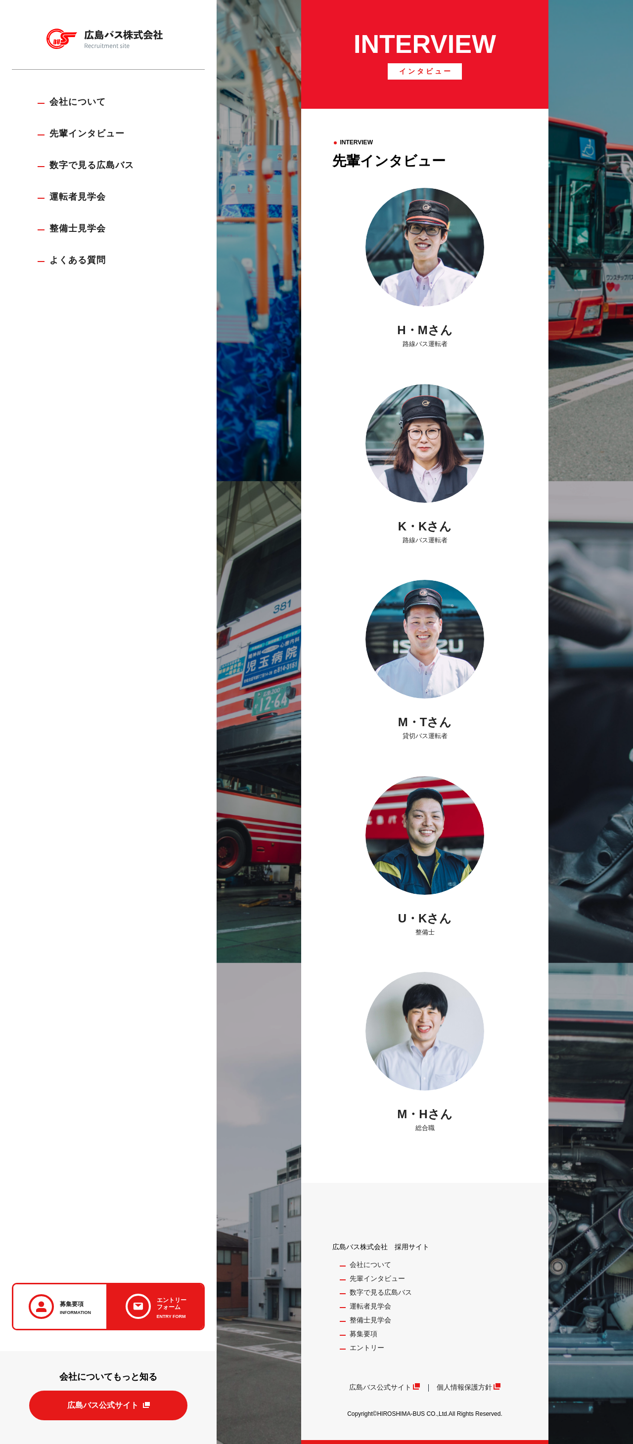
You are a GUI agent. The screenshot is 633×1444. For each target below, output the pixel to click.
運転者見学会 (77, 197)
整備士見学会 (77, 228)
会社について (77, 102)
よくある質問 (77, 260)
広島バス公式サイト (102, 1405)
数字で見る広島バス (91, 165)
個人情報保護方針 (464, 1387)
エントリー (367, 1348)
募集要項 (363, 1334)
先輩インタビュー (87, 133)
